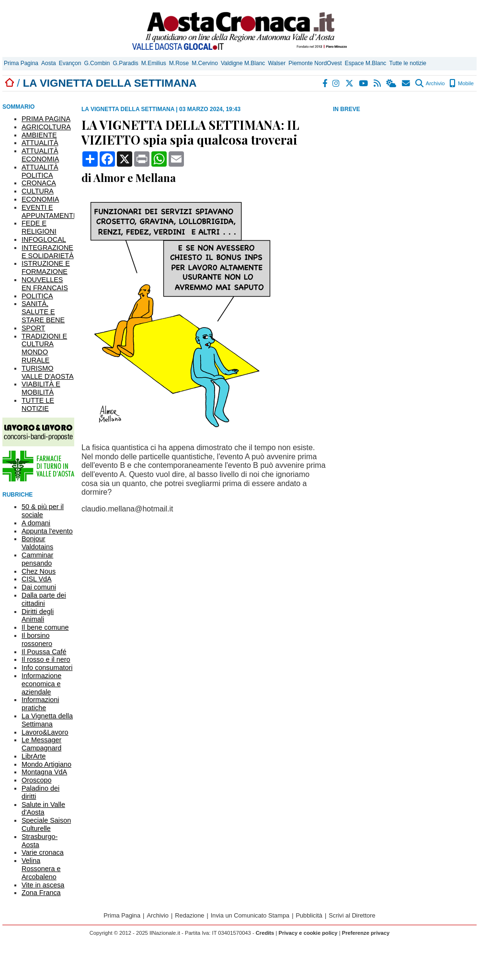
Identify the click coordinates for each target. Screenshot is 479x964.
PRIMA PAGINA (46, 119)
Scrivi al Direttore (352, 915)
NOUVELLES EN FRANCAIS (45, 284)
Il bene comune (45, 627)
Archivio (430, 83)
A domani (36, 523)
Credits (265, 933)
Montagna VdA (44, 772)
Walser (276, 63)
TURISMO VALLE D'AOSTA (48, 372)
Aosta (48, 63)
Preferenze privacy (366, 933)
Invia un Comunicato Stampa (250, 915)
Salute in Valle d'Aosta (43, 809)
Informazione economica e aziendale (41, 684)
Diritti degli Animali (38, 616)
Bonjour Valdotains (37, 543)
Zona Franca (41, 892)
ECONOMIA (40, 199)
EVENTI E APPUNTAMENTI (48, 211)
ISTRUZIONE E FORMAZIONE (46, 267)
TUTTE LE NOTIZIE (38, 404)
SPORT (33, 328)
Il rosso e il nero (46, 659)
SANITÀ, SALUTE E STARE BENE (43, 312)
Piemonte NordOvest (315, 63)
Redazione (189, 915)
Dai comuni (39, 587)
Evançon (70, 63)
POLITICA (37, 296)
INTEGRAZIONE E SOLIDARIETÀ (48, 252)
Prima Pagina (21, 63)
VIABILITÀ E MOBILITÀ (41, 388)
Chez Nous (39, 571)
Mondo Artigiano (46, 764)
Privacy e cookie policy (307, 933)
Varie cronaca (43, 852)
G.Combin (97, 63)
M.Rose (179, 63)
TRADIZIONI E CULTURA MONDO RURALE (44, 348)
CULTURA (38, 191)
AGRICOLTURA (46, 127)
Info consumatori (47, 667)
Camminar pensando (37, 559)
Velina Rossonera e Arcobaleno (41, 869)
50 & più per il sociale (43, 511)
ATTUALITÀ (40, 143)
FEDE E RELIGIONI (39, 227)
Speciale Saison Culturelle (46, 824)
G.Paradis (125, 63)
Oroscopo (36, 780)
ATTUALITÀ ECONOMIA (40, 155)
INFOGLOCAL (44, 239)
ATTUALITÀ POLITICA (40, 171)
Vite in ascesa (43, 885)
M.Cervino (205, 63)
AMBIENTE (39, 135)
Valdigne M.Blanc (243, 63)
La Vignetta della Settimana (47, 720)
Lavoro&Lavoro (45, 732)
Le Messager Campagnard (41, 744)
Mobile (461, 83)
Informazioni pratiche (40, 704)
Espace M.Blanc (366, 63)
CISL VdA (37, 579)
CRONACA (39, 183)
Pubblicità (309, 915)
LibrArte (34, 756)
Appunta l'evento (47, 531)
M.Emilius (153, 63)
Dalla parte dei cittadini (44, 599)
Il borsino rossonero (37, 639)
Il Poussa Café (44, 652)
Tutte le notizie (407, 63)
